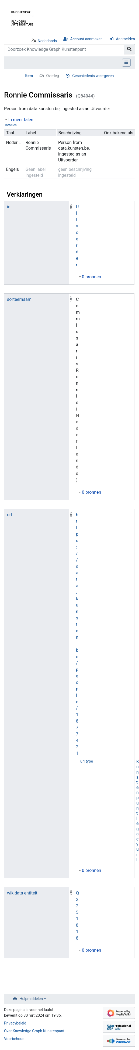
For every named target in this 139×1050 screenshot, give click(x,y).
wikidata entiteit (22, 893)
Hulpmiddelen (31, 999)
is (8, 206)
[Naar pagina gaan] (129, 49)
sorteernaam (19, 299)
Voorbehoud (14, 1039)
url (9, 514)
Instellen (10, 125)
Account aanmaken (86, 39)
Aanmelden (125, 39)
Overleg (52, 76)
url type (86, 761)
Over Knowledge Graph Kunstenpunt (34, 1031)
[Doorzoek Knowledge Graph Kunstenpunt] (64, 49)
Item (29, 76)
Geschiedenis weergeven (93, 76)
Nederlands (47, 41)
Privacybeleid (15, 1023)
